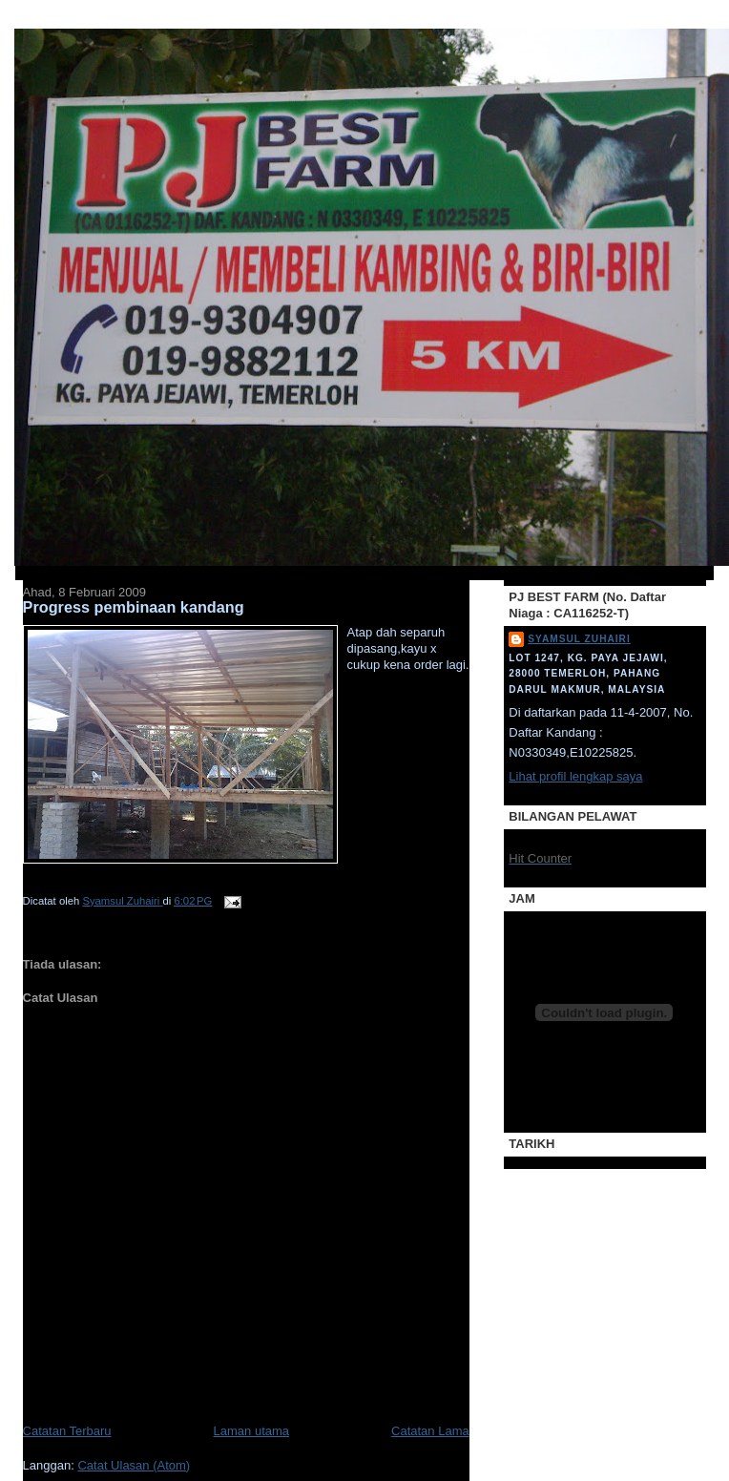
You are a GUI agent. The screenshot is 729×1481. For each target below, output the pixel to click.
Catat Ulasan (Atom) (133, 1465)
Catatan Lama (430, 1431)
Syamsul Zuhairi (579, 639)
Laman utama (252, 1431)
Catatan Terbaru (67, 1431)
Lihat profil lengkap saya (575, 776)
